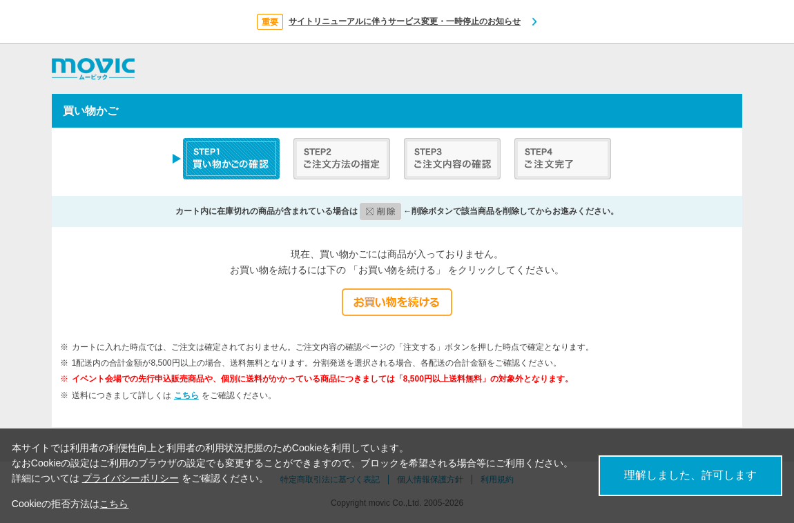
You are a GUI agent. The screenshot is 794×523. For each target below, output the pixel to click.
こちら (186, 395)
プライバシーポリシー (130, 478)
